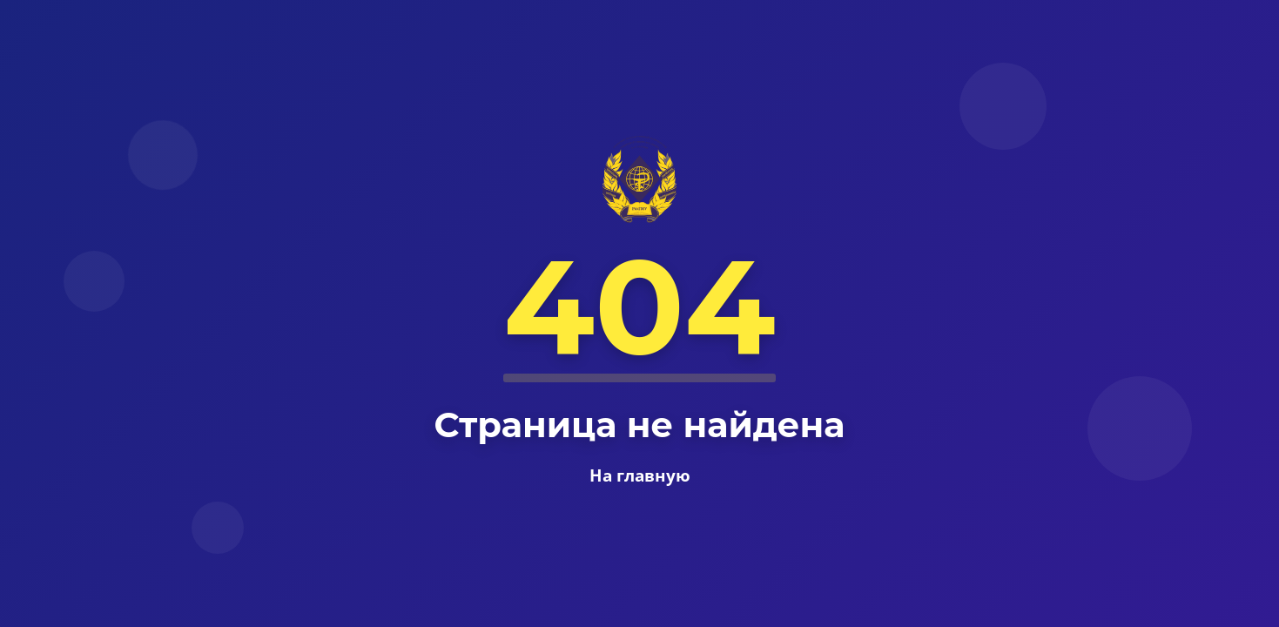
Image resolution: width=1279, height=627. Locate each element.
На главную (639, 475)
